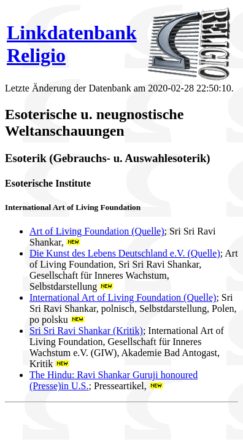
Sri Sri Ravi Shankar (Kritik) (86, 330)
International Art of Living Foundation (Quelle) (122, 297)
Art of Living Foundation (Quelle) (96, 231)
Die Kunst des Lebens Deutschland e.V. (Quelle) (124, 253)
